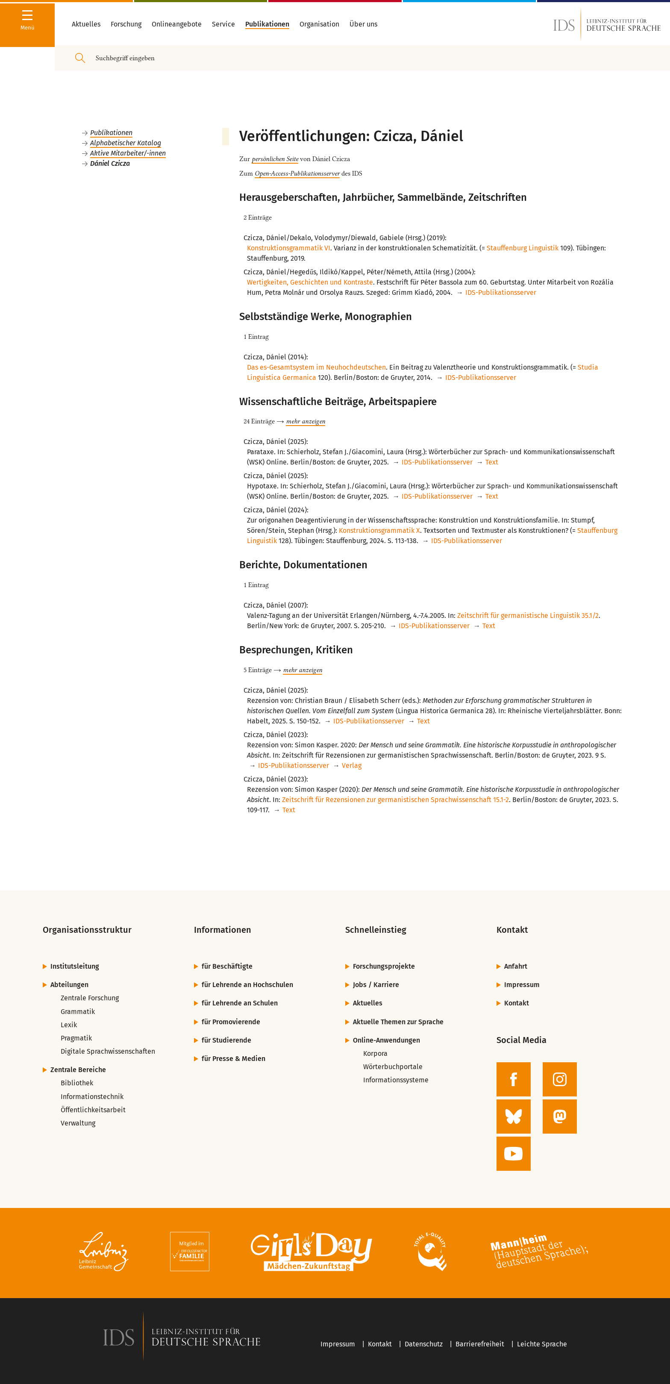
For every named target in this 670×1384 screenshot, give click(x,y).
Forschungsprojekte (384, 966)
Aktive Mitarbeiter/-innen (128, 153)
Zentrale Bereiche (78, 1070)
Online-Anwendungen (386, 1040)
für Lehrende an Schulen (240, 1003)
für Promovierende (231, 1022)
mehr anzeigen (305, 421)
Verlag (351, 765)
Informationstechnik (92, 1097)
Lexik (69, 1025)
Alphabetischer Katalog (125, 143)
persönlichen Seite (275, 159)
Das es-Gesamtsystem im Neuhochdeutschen (316, 367)
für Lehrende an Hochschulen (247, 985)
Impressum (522, 985)
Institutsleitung (74, 966)
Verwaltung (78, 1123)
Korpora (375, 1053)
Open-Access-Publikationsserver (297, 173)
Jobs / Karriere (376, 985)
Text (491, 462)
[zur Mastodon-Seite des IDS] (560, 1116)
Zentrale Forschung (90, 998)
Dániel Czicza (110, 163)
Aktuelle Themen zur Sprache (398, 1022)
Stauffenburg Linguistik (522, 248)
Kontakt (516, 1003)
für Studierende (226, 1040)
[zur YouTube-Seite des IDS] (514, 1154)
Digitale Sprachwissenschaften (108, 1051)
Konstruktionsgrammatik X (379, 530)
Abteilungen (69, 985)
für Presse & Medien (233, 1059)
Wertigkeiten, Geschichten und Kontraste (310, 282)
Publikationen (111, 133)
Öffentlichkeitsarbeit (93, 1110)
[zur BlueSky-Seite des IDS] (514, 1116)
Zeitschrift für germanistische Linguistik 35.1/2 (528, 615)
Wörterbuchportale (393, 1067)
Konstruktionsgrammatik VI (288, 248)
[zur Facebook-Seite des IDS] (514, 1079)
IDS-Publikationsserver (500, 292)
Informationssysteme (396, 1080)
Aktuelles (367, 1003)
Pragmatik (76, 1038)
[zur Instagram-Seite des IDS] (560, 1079)
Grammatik (78, 1012)
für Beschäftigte (227, 966)
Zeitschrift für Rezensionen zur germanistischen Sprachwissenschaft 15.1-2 (395, 800)
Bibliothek (77, 1083)
